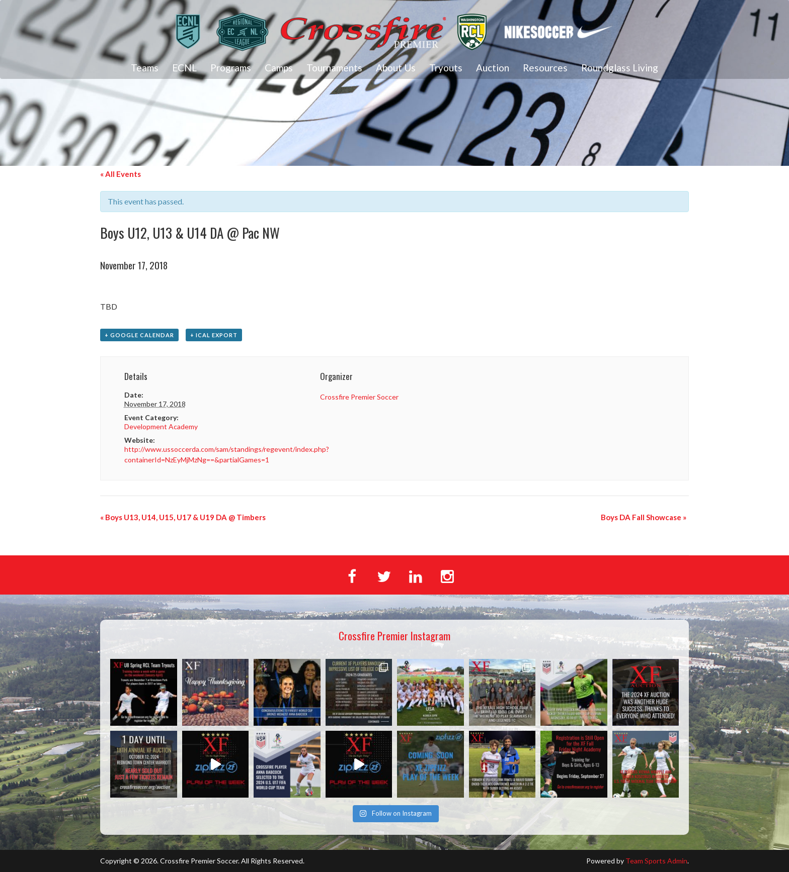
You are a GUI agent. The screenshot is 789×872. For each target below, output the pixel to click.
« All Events (120, 173)
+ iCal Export (214, 335)
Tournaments (334, 67)
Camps (279, 67)
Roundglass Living (619, 67)
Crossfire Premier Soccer (359, 397)
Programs (230, 67)
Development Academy (161, 426)
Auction (492, 67)
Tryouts (445, 67)
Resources (545, 67)
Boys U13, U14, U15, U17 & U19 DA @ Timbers (183, 517)
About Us (396, 67)
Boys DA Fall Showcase (643, 517)
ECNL (184, 67)
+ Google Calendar (139, 335)
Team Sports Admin (656, 860)
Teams (145, 67)
